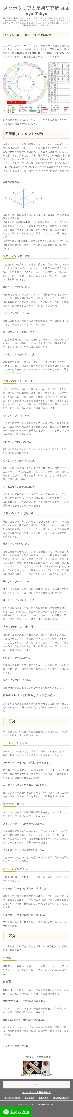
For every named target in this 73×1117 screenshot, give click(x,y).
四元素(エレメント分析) (26, 53)
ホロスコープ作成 (12, 1098)
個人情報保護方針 (61, 1098)
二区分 (59, 53)
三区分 (10, 721)
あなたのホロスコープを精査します (36, 1075)
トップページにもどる (15, 1046)
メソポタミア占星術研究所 (36, 1057)
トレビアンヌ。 (30, 1104)
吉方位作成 (29, 1098)
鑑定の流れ (43, 1098)
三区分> (47, 53)
